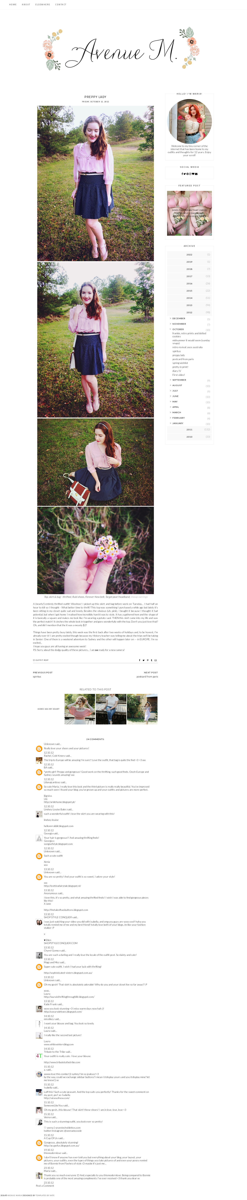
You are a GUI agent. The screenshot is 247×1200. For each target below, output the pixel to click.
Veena (47, 1117)
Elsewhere (42, 4)
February (179, 417)
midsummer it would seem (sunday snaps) (191, 342)
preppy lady (179, 355)
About (26, 4)
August (177, 385)
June (176, 396)
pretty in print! (180, 366)
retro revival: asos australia (188, 347)
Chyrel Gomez (52, 950)
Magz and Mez (51, 962)
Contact (61, 4)
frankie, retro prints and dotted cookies (189, 335)
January (178, 423)
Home (13, 4)
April (176, 407)
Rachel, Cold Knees (54, 755)
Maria (47, 1170)
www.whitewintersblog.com (59, 1044)
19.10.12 (49, 1149)
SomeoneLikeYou (53, 1105)
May (175, 401)
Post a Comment (45, 1185)
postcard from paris (183, 359)
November (179, 323)
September (179, 379)
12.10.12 (49, 752)
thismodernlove (52, 1152)
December (179, 318)
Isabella (48, 1087)
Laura (47, 1030)
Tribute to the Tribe (54, 1051)
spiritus (177, 351)
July (175, 390)
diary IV (177, 370)
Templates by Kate (45, 1195)
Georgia (48, 833)
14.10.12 (49, 1015)
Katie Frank (50, 1004)
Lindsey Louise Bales (55, 809)
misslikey (49, 1019)
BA (45, 767)
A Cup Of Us (51, 1138)
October (178, 329)
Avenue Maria (14, 1195)
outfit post (42, 660)
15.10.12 (49, 1066)
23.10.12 (49, 1167)
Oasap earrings (139, 596)
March (177, 412)
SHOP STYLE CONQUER (58, 917)
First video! (179, 374)
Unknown (49, 743)
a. (45, 1069)
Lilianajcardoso (52, 782)
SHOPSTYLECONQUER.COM (60, 943)
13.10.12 (49, 869)
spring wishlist (180, 362)
